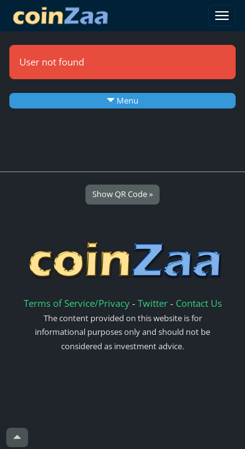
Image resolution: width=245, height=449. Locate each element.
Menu (122, 100)
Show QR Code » (122, 194)
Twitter (153, 303)
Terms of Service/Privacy (77, 303)
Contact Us (199, 303)
